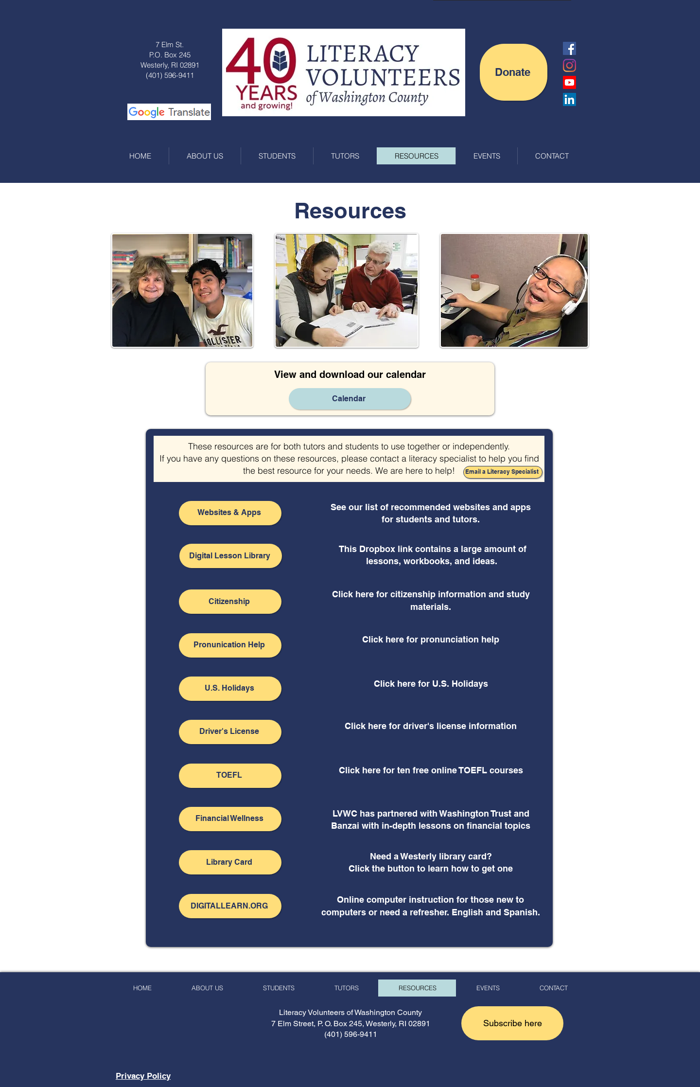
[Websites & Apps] (230, 513)
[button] (512, 1023)
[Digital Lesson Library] (230, 556)
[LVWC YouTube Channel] (569, 82)
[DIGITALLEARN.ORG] (230, 906)
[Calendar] (350, 399)
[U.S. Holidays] (230, 689)
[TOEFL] (230, 776)
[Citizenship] (230, 601)
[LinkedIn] (569, 99)
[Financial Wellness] (230, 819)
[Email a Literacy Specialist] (502, 472)
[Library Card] (230, 862)
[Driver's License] (230, 732)
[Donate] (513, 72)
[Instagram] (569, 65)
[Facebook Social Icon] (569, 48)
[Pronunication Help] (230, 645)
